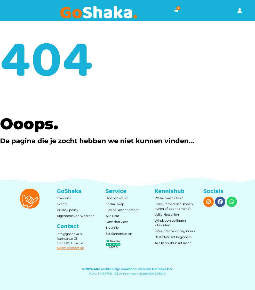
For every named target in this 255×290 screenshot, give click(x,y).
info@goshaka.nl (70, 234)
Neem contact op (70, 248)
